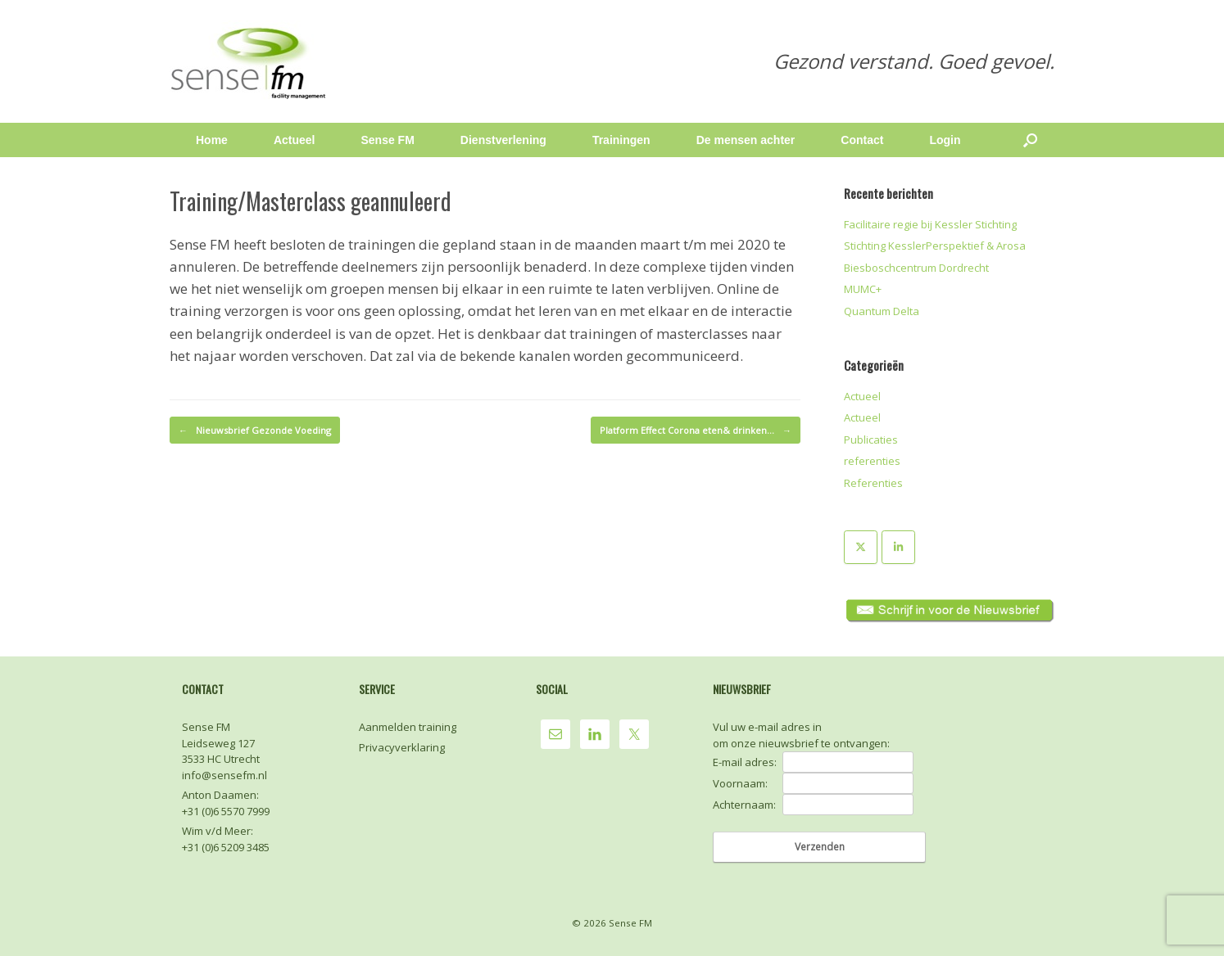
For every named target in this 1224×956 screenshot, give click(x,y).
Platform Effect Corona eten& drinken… (695, 430)
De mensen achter (746, 140)
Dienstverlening (503, 140)
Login (944, 140)
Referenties (873, 483)
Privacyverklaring (402, 747)
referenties (872, 460)
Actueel (294, 140)
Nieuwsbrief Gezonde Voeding (255, 430)
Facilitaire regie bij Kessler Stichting (930, 224)
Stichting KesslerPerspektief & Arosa (935, 245)
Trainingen (621, 140)
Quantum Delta (881, 311)
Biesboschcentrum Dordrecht (916, 267)
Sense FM (387, 140)
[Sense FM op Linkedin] (898, 547)
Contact (862, 140)
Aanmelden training (407, 726)
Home (212, 140)
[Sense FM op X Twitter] (860, 547)
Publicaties (871, 439)
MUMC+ (863, 289)
